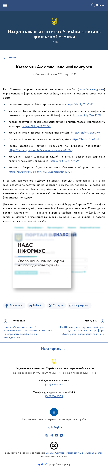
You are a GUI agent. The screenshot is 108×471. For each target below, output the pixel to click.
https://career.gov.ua (91, 89)
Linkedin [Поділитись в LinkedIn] (37, 305)
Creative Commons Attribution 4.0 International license (74, 453)
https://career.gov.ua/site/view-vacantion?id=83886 (40, 150)
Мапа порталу (51, 349)
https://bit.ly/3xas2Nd (85, 139)
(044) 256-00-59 (54, 396)
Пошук (100, 5)
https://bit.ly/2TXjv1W (64, 161)
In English (56, 427)
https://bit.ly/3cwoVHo (85, 132)
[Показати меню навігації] (5, 5)
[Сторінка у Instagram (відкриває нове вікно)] (61, 435)
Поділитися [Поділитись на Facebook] (15, 305)
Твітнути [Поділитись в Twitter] (58, 305)
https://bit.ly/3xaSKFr (80, 104)
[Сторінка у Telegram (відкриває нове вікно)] (52, 435)
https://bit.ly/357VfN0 (36, 126)
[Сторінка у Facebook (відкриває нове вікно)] (47, 435)
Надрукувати (81, 305)
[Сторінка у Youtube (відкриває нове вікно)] (56, 435)
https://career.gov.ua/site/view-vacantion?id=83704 (40, 171)
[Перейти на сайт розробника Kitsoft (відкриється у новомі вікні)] (43, 464)
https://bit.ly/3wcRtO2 (87, 115)
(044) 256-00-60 (54, 384)
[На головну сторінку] (54, 30)
